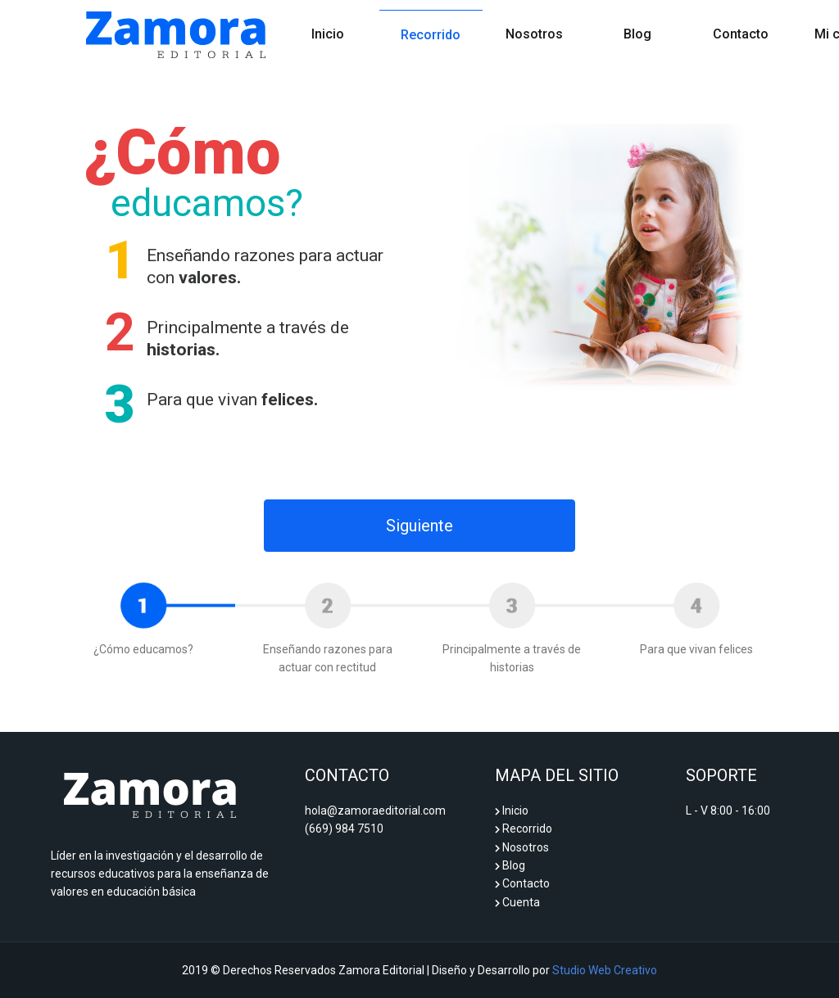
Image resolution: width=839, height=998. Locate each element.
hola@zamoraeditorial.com (375, 810)
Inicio (345, 28)
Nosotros (534, 34)
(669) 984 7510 (344, 828)
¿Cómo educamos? (143, 649)
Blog (637, 34)
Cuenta (517, 902)
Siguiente (419, 525)
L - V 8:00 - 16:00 (728, 810)
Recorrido (430, 35)
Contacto (741, 34)
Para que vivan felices (696, 649)
